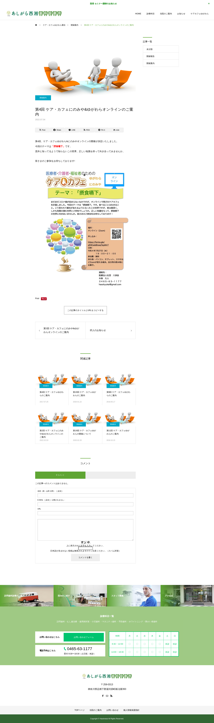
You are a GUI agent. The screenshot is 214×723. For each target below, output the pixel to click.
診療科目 (150, 13)
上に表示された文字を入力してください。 (85, 545)
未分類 (149, 49)
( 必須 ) (49, 491)
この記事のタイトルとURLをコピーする (85, 310)
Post (37, 298)
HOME (138, 13)
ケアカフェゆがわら (200, 13)
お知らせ (181, 13)
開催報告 (150, 56)
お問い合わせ (112, 710)
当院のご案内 (166, 13)
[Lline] (72, 130)
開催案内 (43, 98)
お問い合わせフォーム (84, 637)
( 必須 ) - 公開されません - (51, 500)
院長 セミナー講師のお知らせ (103, 4)
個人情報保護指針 (131, 710)
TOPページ (80, 710)
